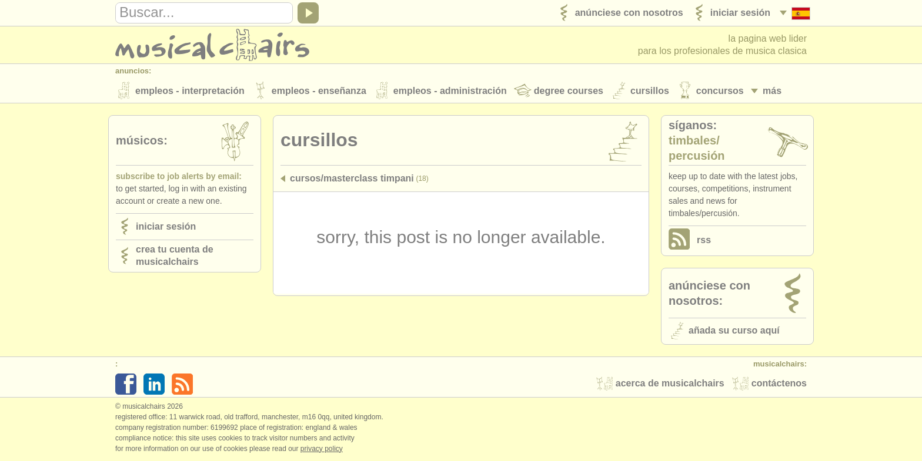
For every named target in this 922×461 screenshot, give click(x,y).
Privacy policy (321, 449)
